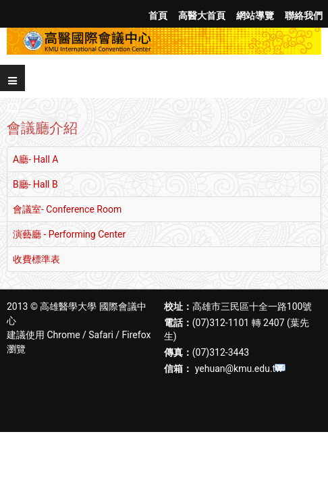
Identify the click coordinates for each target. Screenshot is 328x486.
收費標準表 (36, 259)
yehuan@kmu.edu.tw (239, 368)
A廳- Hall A (36, 159)
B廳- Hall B (35, 184)
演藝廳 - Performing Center (69, 234)
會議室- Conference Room (67, 209)
